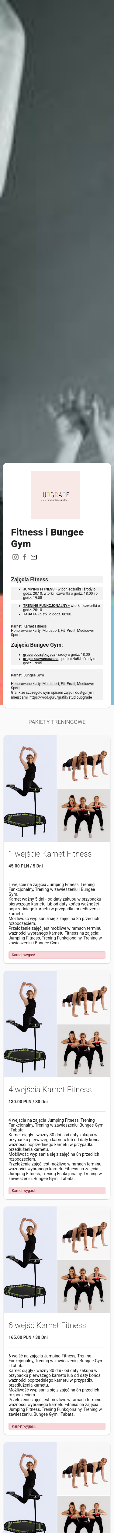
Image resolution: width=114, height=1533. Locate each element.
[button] (33, 557)
